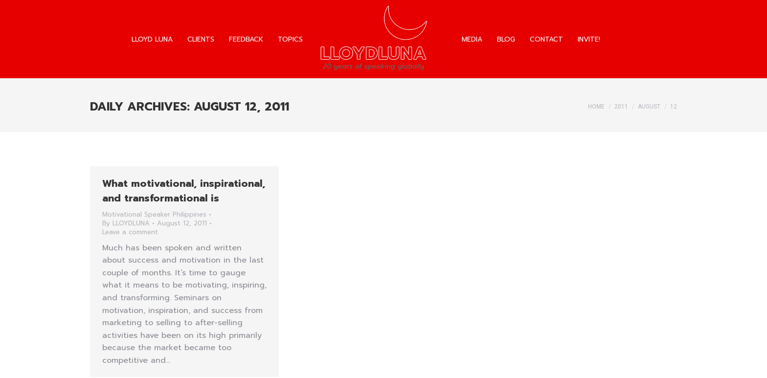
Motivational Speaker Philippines (154, 214)
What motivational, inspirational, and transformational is (183, 190)
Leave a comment (130, 232)
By (126, 223)
